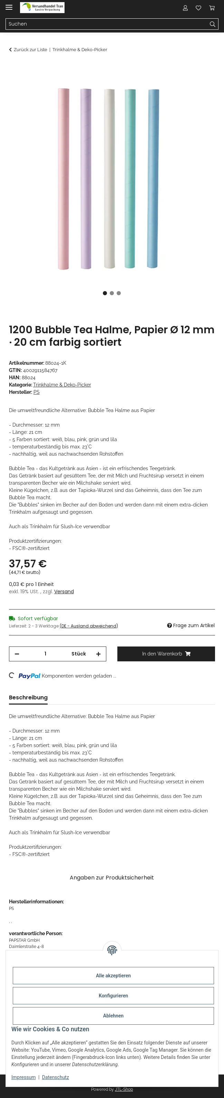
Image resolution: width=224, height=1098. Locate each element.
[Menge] (45, 654)
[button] (185, 8)
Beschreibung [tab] (28, 697)
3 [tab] (119, 293)
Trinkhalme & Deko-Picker (62, 385)
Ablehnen (113, 1015)
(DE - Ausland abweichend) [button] (89, 626)
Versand (64, 591)
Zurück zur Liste (30, 49)
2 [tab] (112, 293)
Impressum (23, 1077)
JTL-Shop (124, 1089)
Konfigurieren (113, 995)
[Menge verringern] (17, 654)
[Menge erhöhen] (98, 654)
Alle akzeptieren (113, 975)
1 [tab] (105, 293)
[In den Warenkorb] (14, 68)
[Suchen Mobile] (106, 24)
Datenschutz (55, 1077)
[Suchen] (212, 24)
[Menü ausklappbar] (9, 4)
